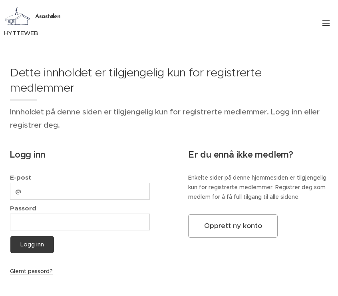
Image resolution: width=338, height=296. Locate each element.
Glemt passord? (31, 271)
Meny (326, 23)
